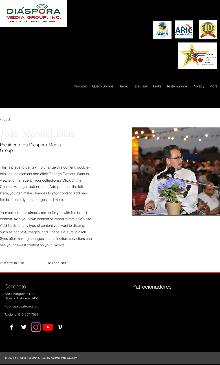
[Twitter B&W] (24, 327)
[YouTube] (48, 327)
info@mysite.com (12, 263)
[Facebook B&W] (12, 327)
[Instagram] (36, 327)
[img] (139, 302)
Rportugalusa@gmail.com (22, 306)
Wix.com (72, 358)
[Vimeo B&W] (60, 327)
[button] (9, 119)
